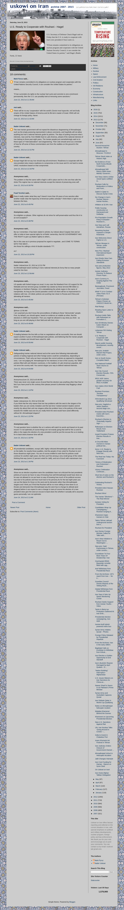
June (98, 143)
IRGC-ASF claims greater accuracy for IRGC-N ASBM (103, 381)
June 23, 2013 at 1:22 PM (23, 416)
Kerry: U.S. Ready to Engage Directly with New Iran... (103, 451)
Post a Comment (18, 502)
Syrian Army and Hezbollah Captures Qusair (103, 695)
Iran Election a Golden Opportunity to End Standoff (103, 658)
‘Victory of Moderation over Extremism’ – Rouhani (103, 464)
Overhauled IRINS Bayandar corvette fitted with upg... (102, 563)
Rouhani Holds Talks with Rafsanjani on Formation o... (103, 317)
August (98, 136)
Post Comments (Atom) (29, 511)
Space (95, 74)
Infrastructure (98, 94)
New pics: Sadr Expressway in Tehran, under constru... (104, 548)
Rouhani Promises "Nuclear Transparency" (102, 393)
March (98, 786)
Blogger (72, 902)
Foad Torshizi (19, 193)
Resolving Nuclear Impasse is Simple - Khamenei (103, 232)
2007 (96, 814)
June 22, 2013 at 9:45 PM (23, 204)
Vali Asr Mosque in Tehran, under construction (102, 245)
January (99, 793)
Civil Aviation (98, 80)
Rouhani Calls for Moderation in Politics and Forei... (104, 186)
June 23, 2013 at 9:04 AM (23, 369)
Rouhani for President (103, 528)
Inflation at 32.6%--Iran (104, 205)
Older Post (81, 507)
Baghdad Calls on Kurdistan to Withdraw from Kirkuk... (104, 650)
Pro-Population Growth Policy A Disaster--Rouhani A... (104, 220)
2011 (96, 800)
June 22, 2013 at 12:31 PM (24, 150)
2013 (96, 120)
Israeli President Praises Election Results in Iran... (104, 436)
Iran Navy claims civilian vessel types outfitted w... (104, 179)
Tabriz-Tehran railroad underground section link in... (103, 522)
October (99, 129)
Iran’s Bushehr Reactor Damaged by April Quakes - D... (104, 665)
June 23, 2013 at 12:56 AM (24, 273)
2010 (96, 803)
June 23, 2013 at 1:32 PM (23, 438)
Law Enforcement (99, 77)
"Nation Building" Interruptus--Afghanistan (101, 673)
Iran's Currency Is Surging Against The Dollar (103, 281)
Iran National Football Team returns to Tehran (103, 366)
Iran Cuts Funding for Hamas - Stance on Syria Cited (103, 764)
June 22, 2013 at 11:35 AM (24, 100)
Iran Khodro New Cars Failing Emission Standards (103, 260)
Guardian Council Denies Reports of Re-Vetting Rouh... (104, 584)
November (100, 126)
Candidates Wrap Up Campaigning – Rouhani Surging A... (103, 510)
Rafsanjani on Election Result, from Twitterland (103, 429)
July (97, 139)
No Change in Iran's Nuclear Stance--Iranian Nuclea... (102, 199)
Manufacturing (98, 97)
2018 (96, 109)
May (97, 779)
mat (15, 107)
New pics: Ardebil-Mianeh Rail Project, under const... (103, 353)
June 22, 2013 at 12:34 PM (24, 169)
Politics (95, 83)
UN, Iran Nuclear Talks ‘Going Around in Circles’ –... (103, 730)
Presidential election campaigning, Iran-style (103, 619)
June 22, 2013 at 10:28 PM (24, 254)
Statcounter (95, 880)
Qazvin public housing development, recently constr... (104, 345)
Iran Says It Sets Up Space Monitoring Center (102, 596)
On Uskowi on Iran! (102, 770)
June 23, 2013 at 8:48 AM (23, 323)
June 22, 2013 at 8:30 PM (23, 185)
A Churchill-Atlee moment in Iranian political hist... (102, 444)
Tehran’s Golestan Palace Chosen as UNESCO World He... (104, 301)
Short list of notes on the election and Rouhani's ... (104, 477)
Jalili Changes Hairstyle (104, 759)
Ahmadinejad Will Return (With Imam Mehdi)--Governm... (103, 171)
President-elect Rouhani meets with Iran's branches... (104, 414)
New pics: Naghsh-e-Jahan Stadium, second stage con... (103, 406)
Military (95, 68)
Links (95, 100)
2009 (96, 807)
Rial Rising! (99, 306)
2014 (96, 116)
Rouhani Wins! (100, 493)
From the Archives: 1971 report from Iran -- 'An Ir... (104, 576)
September (100, 133)
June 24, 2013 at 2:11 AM (23, 497)
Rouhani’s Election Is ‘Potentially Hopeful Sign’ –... (103, 421)
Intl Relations (98, 86)
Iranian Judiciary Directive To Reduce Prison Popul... (103, 273)
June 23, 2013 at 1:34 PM (23, 462)
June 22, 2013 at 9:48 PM (23, 221)
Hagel (18, 69)
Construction (98, 92)
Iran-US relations (27, 69)
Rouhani (36, 69)
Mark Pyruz (18, 79)
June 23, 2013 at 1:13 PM (23, 390)
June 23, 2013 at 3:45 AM (23, 300)
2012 (96, 797)
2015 (96, 113)
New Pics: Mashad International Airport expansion (103, 253)
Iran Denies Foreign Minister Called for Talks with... (102, 533)
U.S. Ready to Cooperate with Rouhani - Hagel (102, 338)
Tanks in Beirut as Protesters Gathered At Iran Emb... (104, 611)
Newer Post (14, 507)
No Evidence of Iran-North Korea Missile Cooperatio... (103, 164)
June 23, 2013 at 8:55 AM (23, 342)
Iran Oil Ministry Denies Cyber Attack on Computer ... (104, 325)
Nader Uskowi (19, 126)
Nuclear (96, 71)
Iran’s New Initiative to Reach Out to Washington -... (103, 541)
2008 (96, 810)
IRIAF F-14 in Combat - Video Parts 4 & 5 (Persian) (104, 294)
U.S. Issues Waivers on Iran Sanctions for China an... (104, 680)
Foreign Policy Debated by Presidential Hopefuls (104, 637)
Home (48, 507)
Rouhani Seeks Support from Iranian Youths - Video (104, 604)
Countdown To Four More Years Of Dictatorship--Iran (102, 556)
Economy (96, 89)
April (98, 783)
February (99, 789)
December (100, 122)
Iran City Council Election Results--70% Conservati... (104, 373)
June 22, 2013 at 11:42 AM (24, 119)
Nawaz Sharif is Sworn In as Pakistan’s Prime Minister (104, 688)
